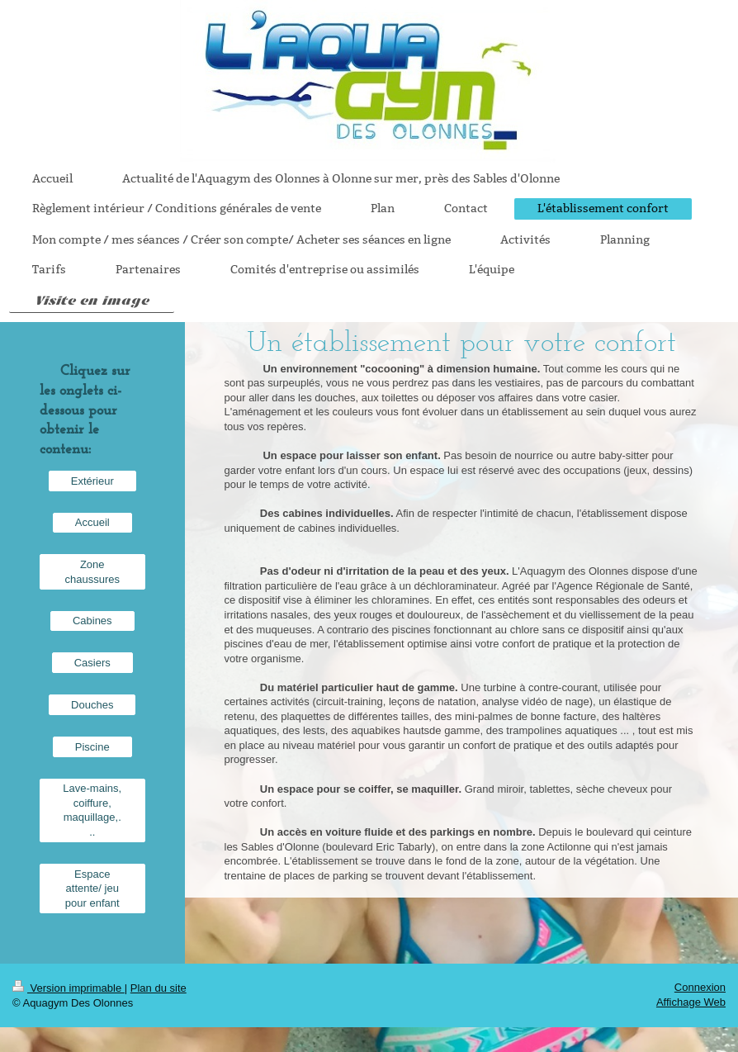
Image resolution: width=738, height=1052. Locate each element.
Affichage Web (691, 1002)
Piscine (92, 747)
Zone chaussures (92, 571)
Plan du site (158, 988)
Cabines (92, 620)
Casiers (92, 662)
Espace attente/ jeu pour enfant (92, 888)
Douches (92, 705)
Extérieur (92, 481)
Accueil (92, 522)
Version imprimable (68, 988)
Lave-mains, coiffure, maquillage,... (92, 810)
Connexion (700, 987)
